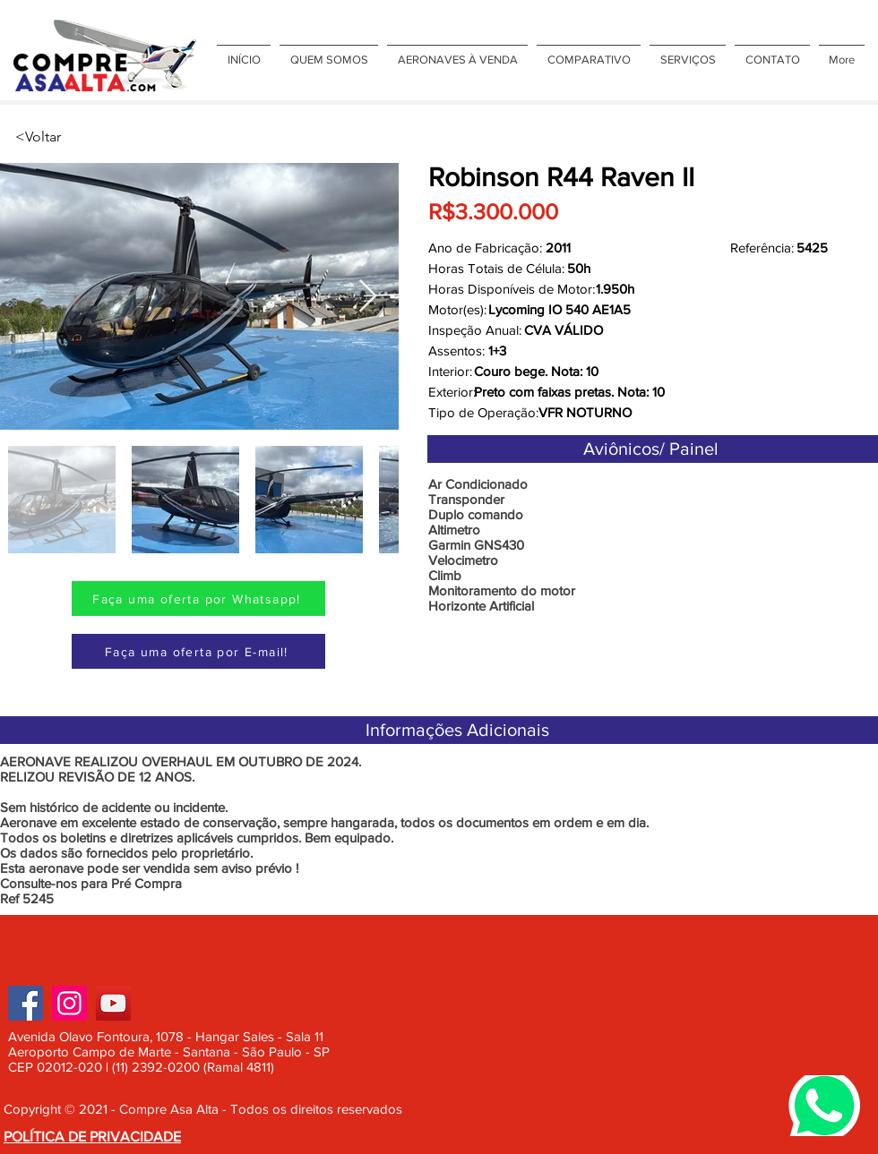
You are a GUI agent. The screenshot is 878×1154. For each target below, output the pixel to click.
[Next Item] (367, 296)
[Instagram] (69, 1003)
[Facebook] (25, 1003)
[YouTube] (113, 1003)
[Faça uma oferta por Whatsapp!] (198, 598)
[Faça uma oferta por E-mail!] (198, 651)
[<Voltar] (74, 137)
